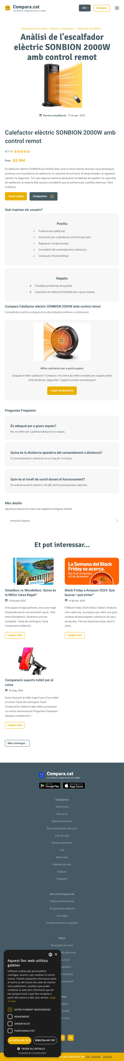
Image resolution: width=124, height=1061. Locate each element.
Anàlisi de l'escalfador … (90, 28)
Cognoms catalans (62, 974)
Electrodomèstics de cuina (62, 828)
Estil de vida (62, 836)
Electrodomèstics (62, 821)
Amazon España (62, 520)
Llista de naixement (62, 981)
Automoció (62, 807)
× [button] (55, 954)
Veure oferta (16, 196)
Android (96, 1056)
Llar (62, 850)
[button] (32, 1049)
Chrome (107, 1056)
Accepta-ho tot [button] (19, 1040)
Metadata (62, 1004)
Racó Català (62, 1011)
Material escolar (62, 865)
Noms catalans (62, 967)
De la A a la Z (62, 960)
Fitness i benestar (62, 843)
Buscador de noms (62, 945)
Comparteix (43, 196)
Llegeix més (15, 635)
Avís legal (62, 916)
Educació (62, 814)
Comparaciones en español (62, 923)
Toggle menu (118, 9)
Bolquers (62, 879)
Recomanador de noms (62, 953)
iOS (88, 1056)
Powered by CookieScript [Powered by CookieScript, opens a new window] (32, 1053)
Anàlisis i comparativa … (62, 28)
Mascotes (62, 857)
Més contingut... (17, 743)
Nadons (62, 872)
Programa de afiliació (62, 909)
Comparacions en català (34, 28)
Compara (101, 8)
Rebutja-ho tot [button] (45, 1040)
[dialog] (32, 1003)
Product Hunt (62, 1018)
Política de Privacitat (62, 901)
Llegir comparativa (62, 391)
